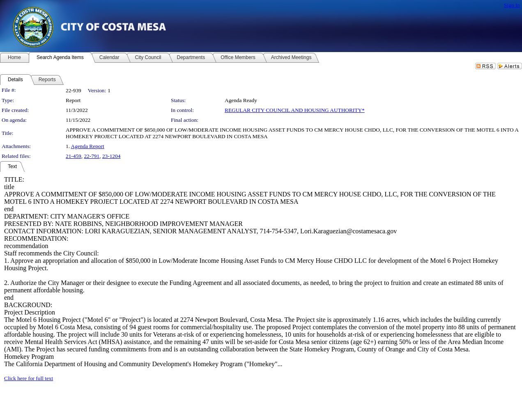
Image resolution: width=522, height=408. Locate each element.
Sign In (512, 5)
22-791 (91, 156)
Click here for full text (28, 378)
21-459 (73, 156)
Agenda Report (87, 146)
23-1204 (111, 156)
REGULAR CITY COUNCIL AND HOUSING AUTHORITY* (295, 110)
